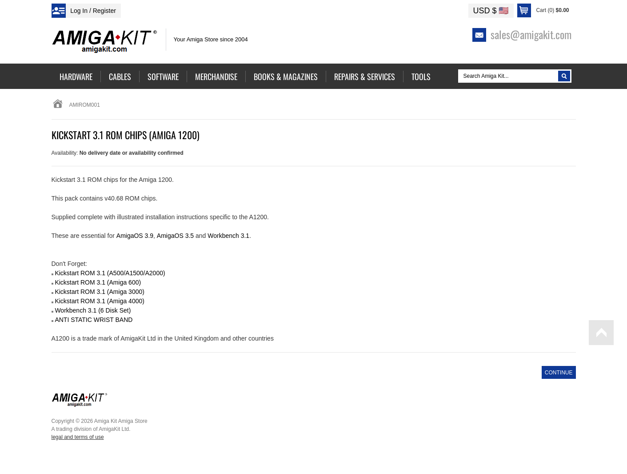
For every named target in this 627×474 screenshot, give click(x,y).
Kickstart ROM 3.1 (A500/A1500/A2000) (110, 273)
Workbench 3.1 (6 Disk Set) (93, 310)
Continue (559, 373)
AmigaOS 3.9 (134, 235)
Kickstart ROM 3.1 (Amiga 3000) (99, 291)
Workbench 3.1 (228, 235)
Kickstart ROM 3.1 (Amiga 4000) (99, 301)
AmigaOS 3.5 (175, 235)
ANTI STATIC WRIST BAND (93, 319)
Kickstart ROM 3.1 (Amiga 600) (98, 282)
